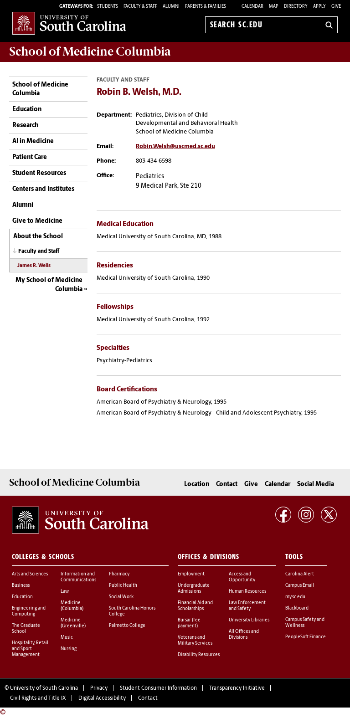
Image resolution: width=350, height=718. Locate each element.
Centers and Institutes (43, 189)
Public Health (123, 585)
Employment (191, 574)
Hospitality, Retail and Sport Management (30, 649)
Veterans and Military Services (195, 640)
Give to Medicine (37, 221)
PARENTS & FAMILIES (205, 6)
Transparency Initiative (237, 688)
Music (67, 637)
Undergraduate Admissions (194, 588)
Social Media (315, 484)
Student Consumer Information (158, 688)
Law (65, 591)
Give (336, 6)
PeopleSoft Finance (305, 637)
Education (26, 109)
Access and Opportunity (242, 577)
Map (273, 6)
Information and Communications (78, 577)
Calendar (252, 6)
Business (21, 585)
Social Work (121, 597)
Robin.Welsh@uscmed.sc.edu (175, 146)
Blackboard (297, 608)
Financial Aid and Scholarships (195, 605)
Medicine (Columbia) (72, 605)
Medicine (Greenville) (73, 623)
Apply (319, 6)
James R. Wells (34, 265)
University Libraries (249, 620)
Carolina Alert (299, 574)
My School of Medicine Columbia (48, 285)
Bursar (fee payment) (189, 623)
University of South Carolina (44, 688)
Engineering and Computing (29, 611)
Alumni (22, 205)
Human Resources (247, 591)
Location (196, 484)
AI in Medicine (33, 141)
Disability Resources (199, 654)
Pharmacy (119, 574)
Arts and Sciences (30, 574)
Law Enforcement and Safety (247, 605)
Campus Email (299, 585)
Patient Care (29, 157)
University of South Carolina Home (69, 23)
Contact (226, 484)
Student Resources (39, 173)
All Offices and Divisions (244, 634)
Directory (296, 6)
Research (25, 125)
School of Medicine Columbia (90, 51)
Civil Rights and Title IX (38, 698)
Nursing (69, 648)
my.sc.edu (295, 597)
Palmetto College (127, 625)
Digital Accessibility (102, 698)
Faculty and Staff (38, 251)
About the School (38, 237)
